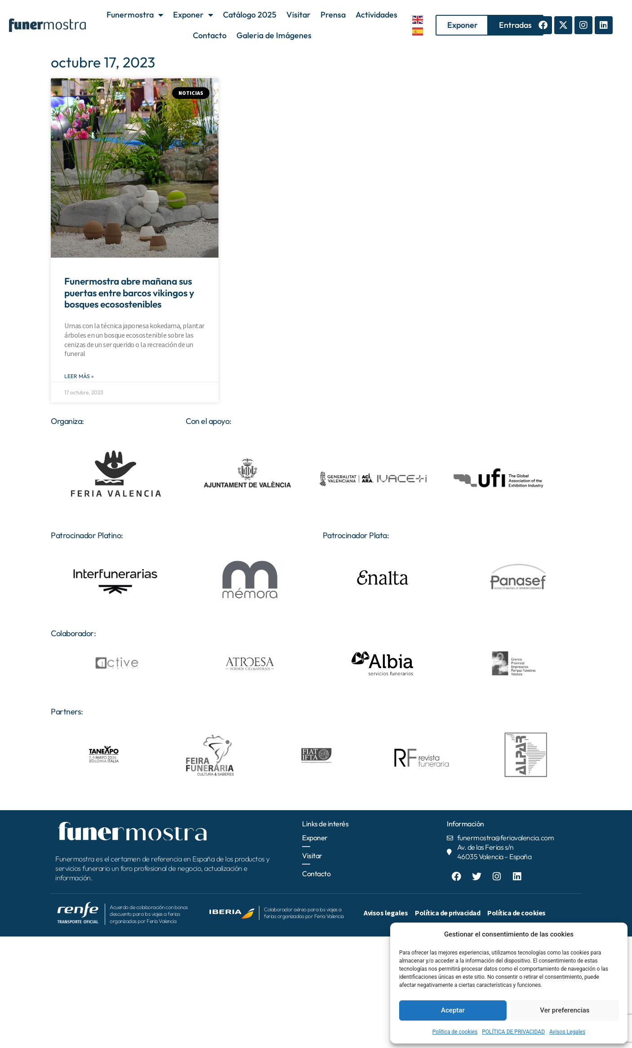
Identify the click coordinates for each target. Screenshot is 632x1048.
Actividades (376, 14)
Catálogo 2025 (249, 14)
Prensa (333, 14)
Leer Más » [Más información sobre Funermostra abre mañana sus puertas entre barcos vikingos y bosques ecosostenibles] (79, 376)
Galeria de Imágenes (274, 35)
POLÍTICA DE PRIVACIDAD (513, 1032)
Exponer (193, 14)
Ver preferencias (564, 1010)
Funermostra (135, 14)
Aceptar (453, 1010)
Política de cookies (455, 1032)
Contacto (210, 35)
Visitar (298, 14)
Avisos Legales (567, 1032)
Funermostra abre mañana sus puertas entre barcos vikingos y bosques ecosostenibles (129, 292)
